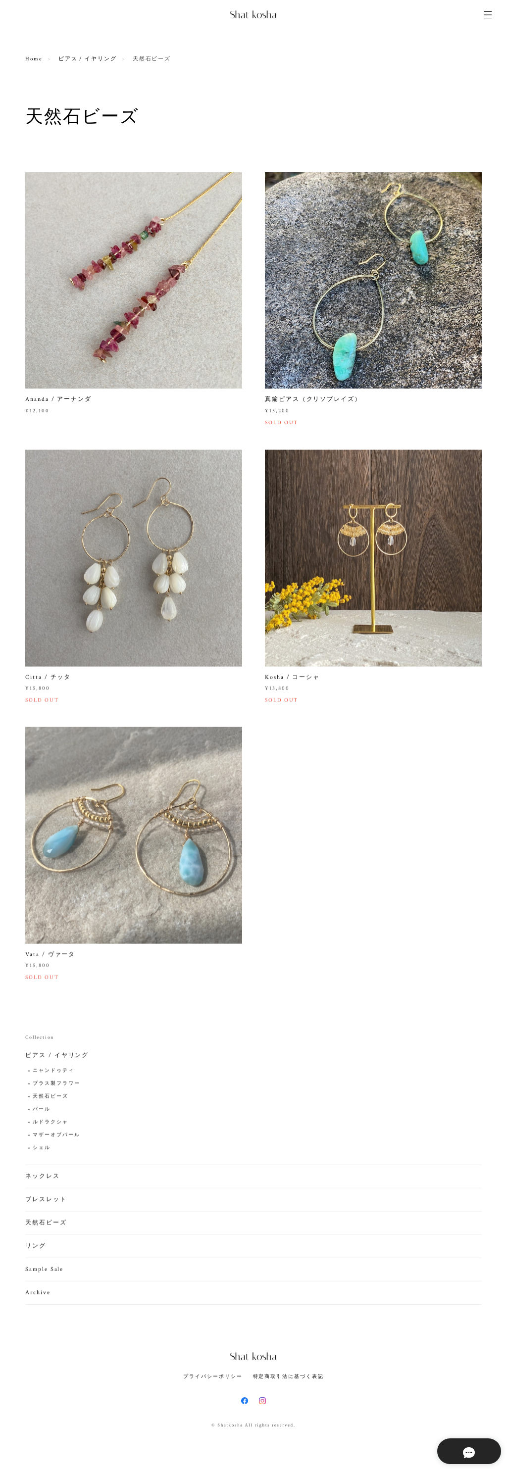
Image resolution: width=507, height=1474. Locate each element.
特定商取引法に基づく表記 (288, 1376)
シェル (42, 1150)
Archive (37, 1295)
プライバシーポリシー (212, 1376)
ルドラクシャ (50, 1125)
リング (35, 1248)
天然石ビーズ (50, 1099)
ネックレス (42, 1178)
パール (42, 1112)
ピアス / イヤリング (87, 58)
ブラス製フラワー (56, 1086)
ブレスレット (46, 1202)
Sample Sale (44, 1272)
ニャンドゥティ (53, 1073)
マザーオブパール (56, 1137)
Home (34, 58)
